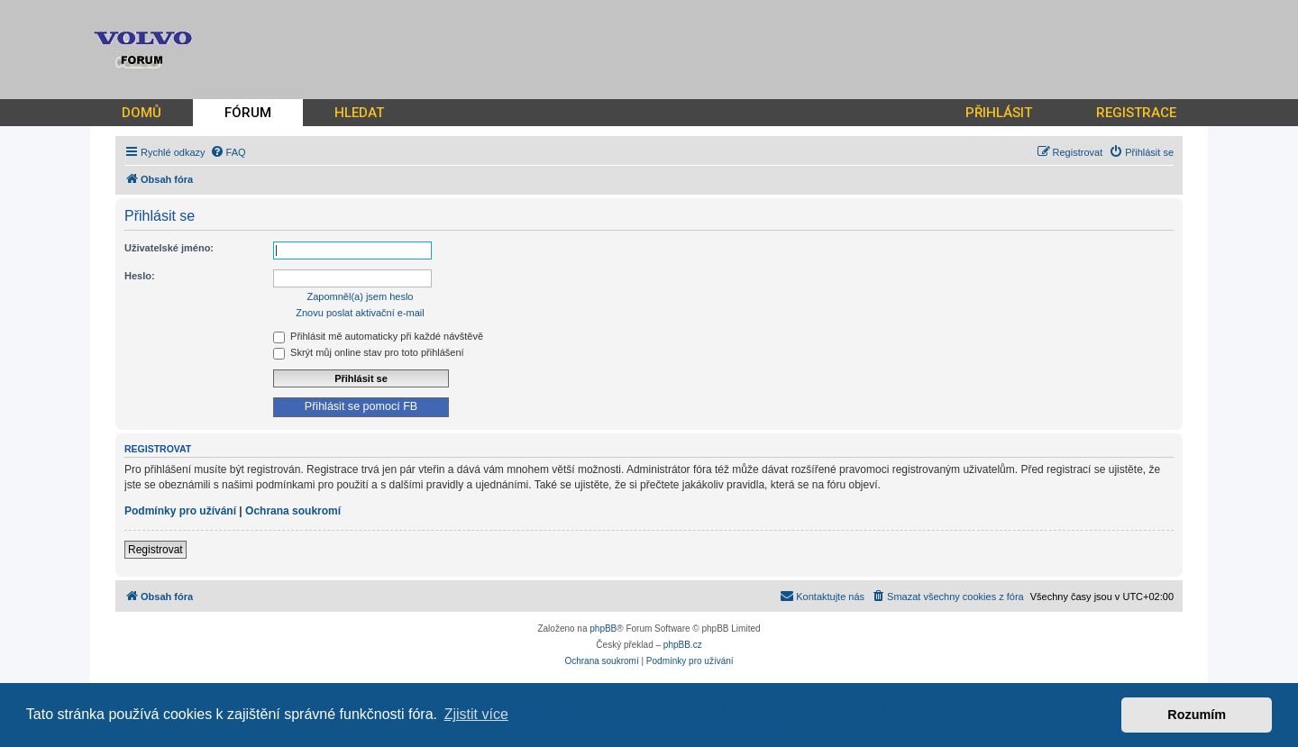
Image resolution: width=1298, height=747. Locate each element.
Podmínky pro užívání (180, 511)
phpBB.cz (682, 645)
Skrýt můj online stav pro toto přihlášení (368, 352)
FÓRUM (247, 113)
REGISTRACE (1136, 113)
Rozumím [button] (1196, 714)
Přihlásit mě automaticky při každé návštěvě (378, 336)
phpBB (603, 628)
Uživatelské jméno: (169, 247)
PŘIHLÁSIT (998, 113)
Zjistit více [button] (476, 714)
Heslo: (139, 275)
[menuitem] (228, 152)
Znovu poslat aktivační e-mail (360, 312)
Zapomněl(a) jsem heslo (360, 296)
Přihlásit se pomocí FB (361, 406)
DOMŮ (141, 113)
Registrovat (155, 549)
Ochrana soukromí (293, 511)
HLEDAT (359, 113)
